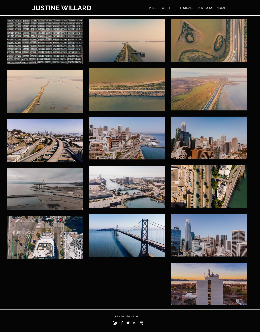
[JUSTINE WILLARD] (63, 8)
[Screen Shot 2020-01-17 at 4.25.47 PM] (115, 323)
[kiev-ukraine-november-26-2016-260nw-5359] (121, 323)
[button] (204, 8)
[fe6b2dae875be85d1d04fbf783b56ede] (135, 323)
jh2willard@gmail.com (127, 316)
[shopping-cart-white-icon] (141, 323)
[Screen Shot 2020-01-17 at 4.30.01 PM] (128, 323)
